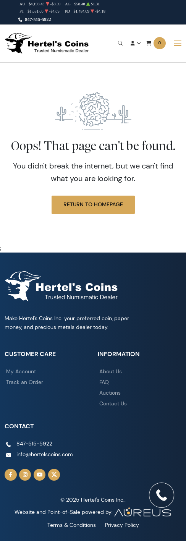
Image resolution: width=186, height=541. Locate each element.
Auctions (110, 392)
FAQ (104, 382)
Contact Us (113, 403)
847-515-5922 (38, 19)
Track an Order (24, 382)
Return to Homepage (93, 204)
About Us (110, 371)
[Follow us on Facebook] (11, 475)
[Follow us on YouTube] (40, 475)
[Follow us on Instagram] (25, 475)
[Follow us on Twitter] (54, 475)
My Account (21, 371)
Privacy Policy (122, 525)
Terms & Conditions (71, 525)
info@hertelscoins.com (44, 454)
